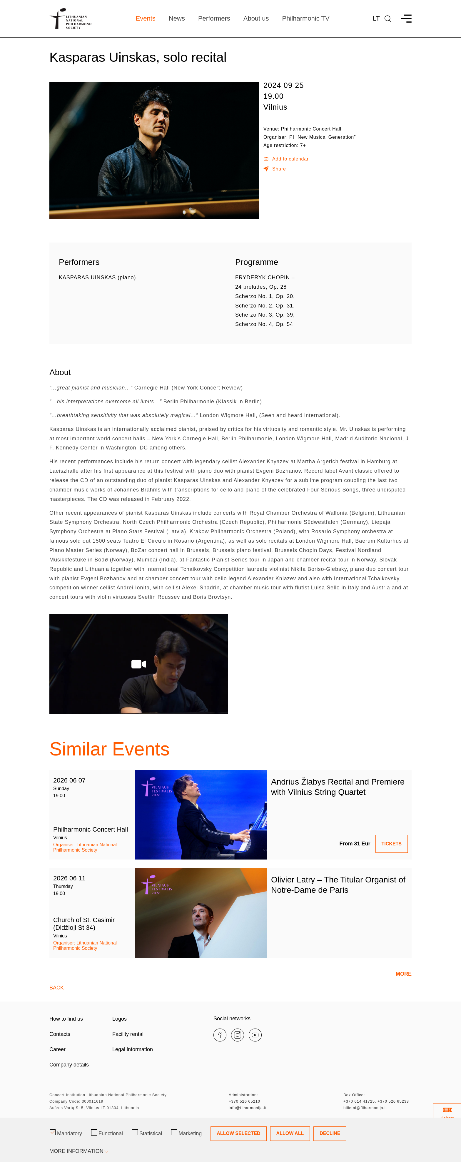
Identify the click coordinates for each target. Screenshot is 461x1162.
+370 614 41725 (359, 1101)
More (404, 974)
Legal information (132, 1049)
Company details (69, 1065)
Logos (119, 1019)
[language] (388, 18)
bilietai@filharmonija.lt (365, 1108)
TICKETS (392, 843)
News (177, 18)
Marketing (186, 1132)
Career (57, 1049)
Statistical (147, 1132)
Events (146, 18)
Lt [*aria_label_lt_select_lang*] (376, 18)
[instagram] (237, 1035)
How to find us (66, 1019)
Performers (214, 18)
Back (56, 988)
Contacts (59, 1034)
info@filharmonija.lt (248, 1108)
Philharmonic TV (306, 18)
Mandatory (66, 1132)
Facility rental (127, 1034)
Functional (107, 1132)
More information (78, 1151)
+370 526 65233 (393, 1101)
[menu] (404, 19)
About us (256, 18)
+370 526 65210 (244, 1101)
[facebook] (219, 1035)
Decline (330, 1133)
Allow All (290, 1133)
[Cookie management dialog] (230, 1140)
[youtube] (255, 1035)
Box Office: (354, 1095)
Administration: (243, 1095)
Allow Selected (238, 1133)
